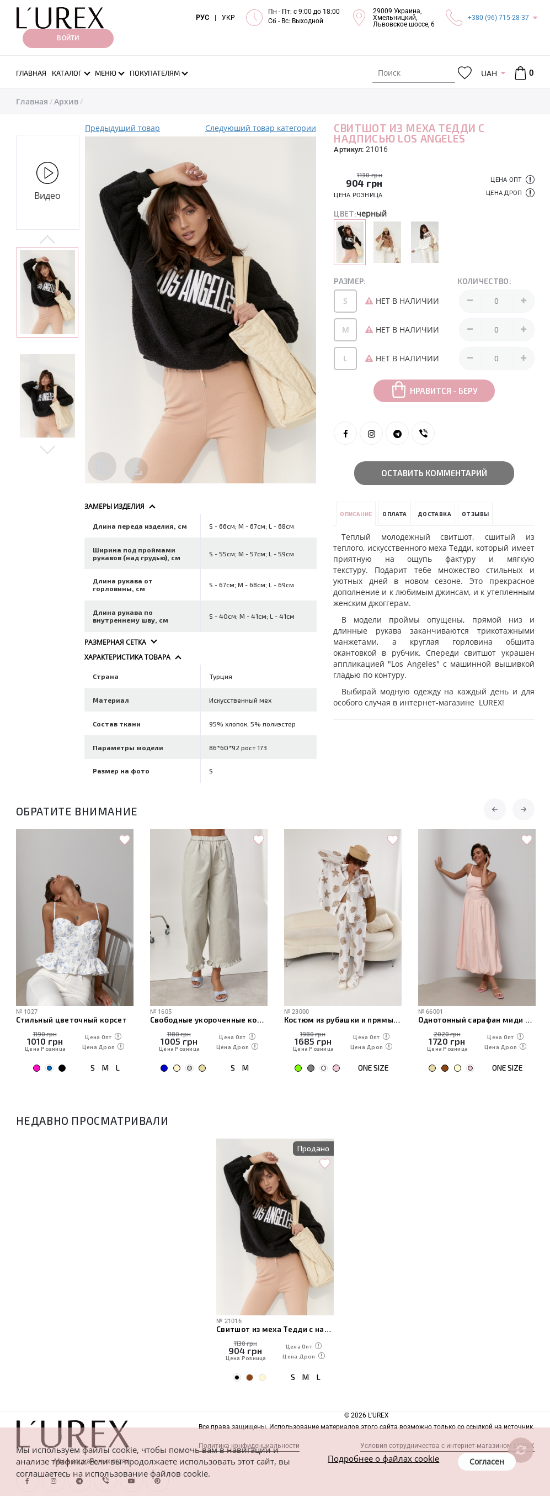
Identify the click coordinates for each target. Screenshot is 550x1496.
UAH (489, 73)
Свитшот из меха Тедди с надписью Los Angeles (275, 1329)
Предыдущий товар (122, 128)
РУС (202, 18)
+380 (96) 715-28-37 (498, 18)
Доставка (434, 513)
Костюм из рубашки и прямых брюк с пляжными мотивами (343, 1019)
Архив (66, 101)
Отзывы (475, 513)
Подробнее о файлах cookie (383, 1458)
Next (47, 449)
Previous (47, 240)
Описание (356, 513)
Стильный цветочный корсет (71, 1019)
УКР (228, 18)
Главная (32, 101)
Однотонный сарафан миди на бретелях (477, 1019)
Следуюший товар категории (260, 128)
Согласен (486, 1461)
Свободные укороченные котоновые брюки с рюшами (209, 1019)
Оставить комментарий (434, 473)
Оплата (394, 513)
